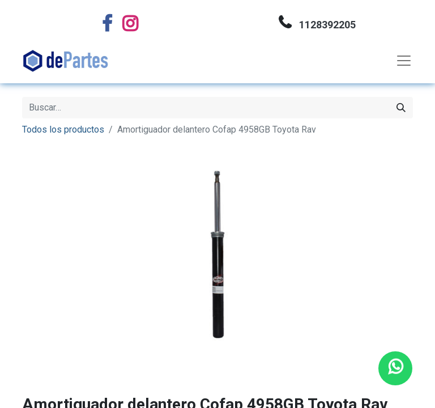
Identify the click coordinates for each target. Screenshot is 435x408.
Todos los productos (63, 129)
